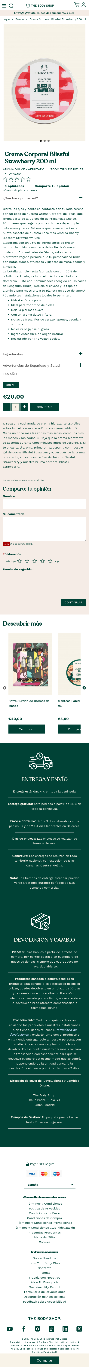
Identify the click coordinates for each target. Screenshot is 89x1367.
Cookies (44, 1242)
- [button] (6, 406)
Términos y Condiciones (44, 1203)
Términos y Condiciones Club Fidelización (44, 1227)
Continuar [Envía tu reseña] (73, 602)
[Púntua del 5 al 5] (50, 561)
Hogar (6, 19)
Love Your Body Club (44, 1263)
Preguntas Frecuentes (45, 1232)
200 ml (10, 385)
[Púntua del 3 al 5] (34, 561)
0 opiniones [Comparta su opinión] (14, 186)
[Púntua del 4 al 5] (42, 561)
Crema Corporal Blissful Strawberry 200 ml (57, 19)
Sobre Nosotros (44, 1258)
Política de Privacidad (44, 1208)
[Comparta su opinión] (17, 179)
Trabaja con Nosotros (44, 1277)
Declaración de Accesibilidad (45, 1296)
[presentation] (31, 587)
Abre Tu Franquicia (44, 1282)
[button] (84, 688)
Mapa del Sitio (44, 1237)
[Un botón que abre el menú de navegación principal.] (4, 6)
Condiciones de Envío (44, 1213)
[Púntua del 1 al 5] (19, 561)
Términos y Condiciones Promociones (44, 1222)
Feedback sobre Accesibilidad (44, 1301)
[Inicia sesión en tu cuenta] (83, 6)
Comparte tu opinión (52, 186)
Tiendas (44, 1272)
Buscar (19, 19)
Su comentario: (14, 514)
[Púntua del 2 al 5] (27, 561)
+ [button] (24, 406)
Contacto (44, 1268)
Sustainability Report (44, 1287)
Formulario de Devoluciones (44, 1292)
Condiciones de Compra (44, 1218)
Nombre (9, 496)
